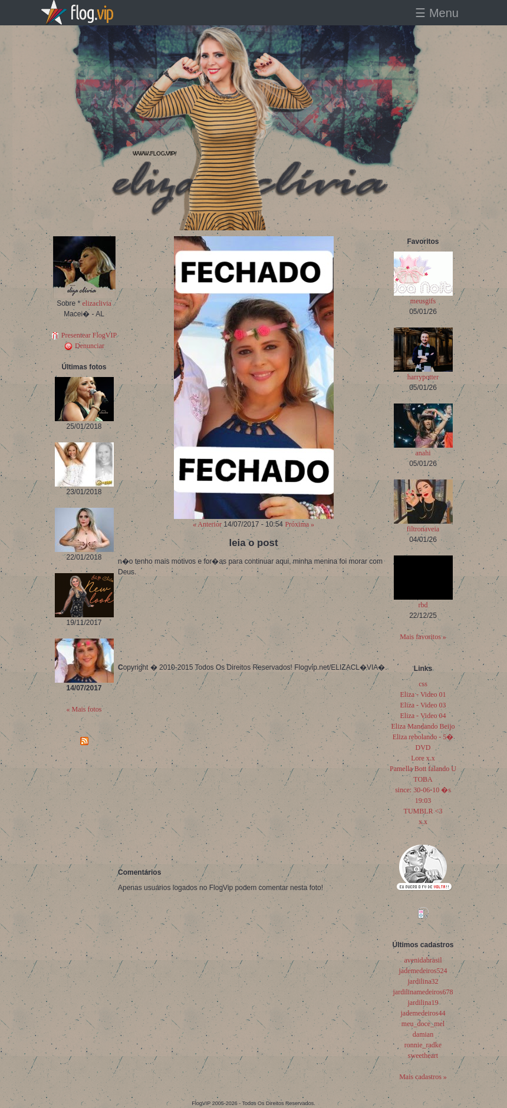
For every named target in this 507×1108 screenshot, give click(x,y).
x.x (423, 822)
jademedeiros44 (423, 1013)
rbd (423, 605)
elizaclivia (97, 303)
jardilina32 (423, 981)
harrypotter (423, 377)
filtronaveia (423, 529)
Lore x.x (423, 758)
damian (423, 1034)
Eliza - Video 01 (423, 694)
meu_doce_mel (423, 1024)
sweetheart (423, 1055)
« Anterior (207, 524)
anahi (423, 453)
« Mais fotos (84, 709)
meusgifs (423, 301)
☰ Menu (437, 12)
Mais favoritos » (423, 637)
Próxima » (299, 524)
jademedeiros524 (423, 971)
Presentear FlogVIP (84, 335)
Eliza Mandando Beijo (423, 726)
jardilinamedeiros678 (423, 992)
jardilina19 (423, 1002)
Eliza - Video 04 (423, 716)
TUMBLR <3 (423, 811)
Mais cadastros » (423, 1077)
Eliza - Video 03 (423, 705)
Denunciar (84, 346)
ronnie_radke (423, 1045)
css (423, 684)
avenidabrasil (423, 960)
